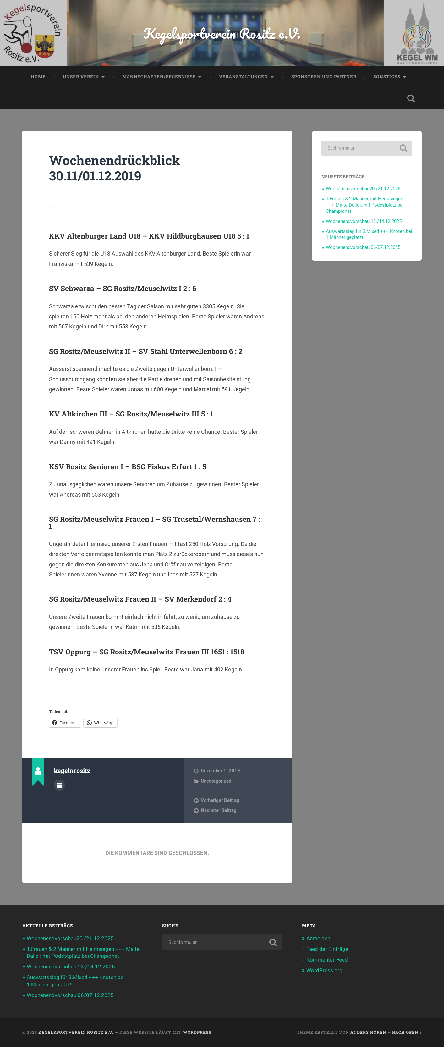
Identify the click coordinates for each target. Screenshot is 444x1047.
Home (38, 77)
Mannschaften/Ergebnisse (159, 77)
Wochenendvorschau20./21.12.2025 (363, 188)
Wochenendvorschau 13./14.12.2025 (364, 221)
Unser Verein (81, 77)
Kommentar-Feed (327, 959)
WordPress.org (324, 970)
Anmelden (318, 938)
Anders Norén (368, 1032)
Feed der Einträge (327, 949)
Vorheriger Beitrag (220, 800)
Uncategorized (216, 781)
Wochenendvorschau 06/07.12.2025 (363, 247)
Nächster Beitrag (219, 810)
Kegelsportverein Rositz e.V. (222, 33)
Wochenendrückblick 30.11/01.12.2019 (114, 168)
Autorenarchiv (59, 785)
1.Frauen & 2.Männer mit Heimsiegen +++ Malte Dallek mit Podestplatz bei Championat (365, 205)
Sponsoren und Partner (323, 77)
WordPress (197, 1032)
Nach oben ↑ (407, 1032)
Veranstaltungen (243, 77)
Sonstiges (386, 77)
